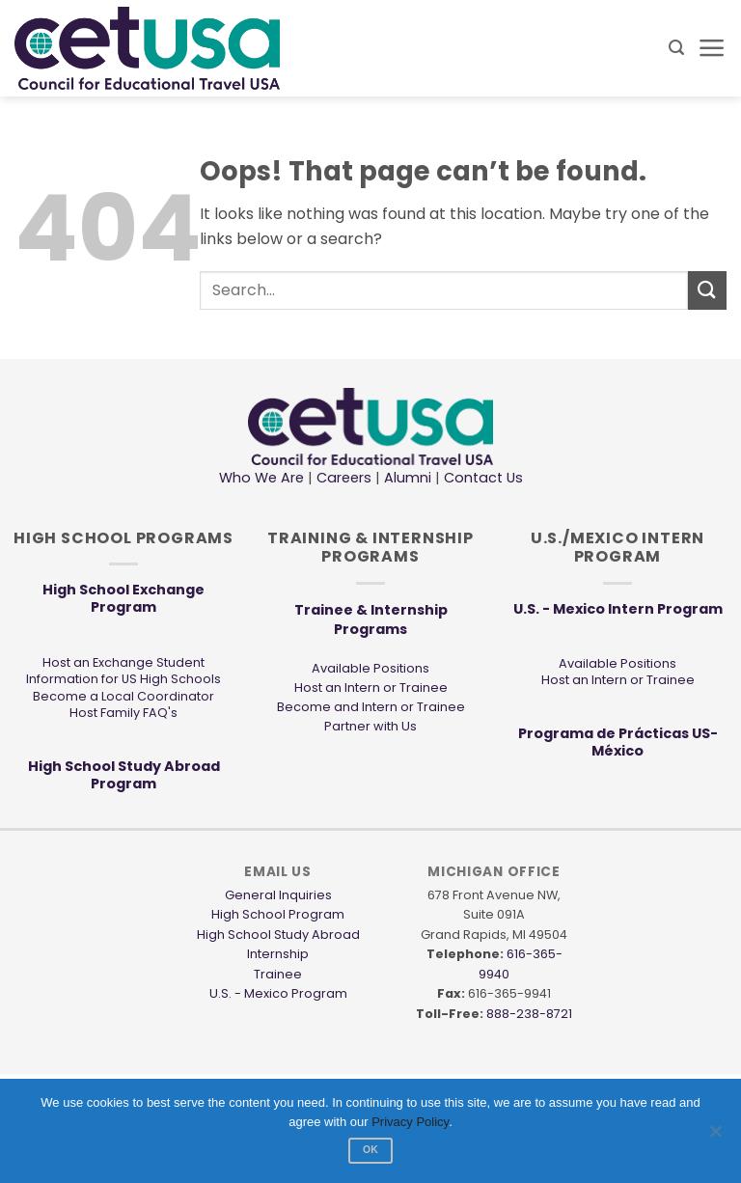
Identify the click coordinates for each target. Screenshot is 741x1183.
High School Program (277, 914)
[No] (715, 1136)
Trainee (278, 974)
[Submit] (707, 290)
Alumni (407, 477)
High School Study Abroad (278, 934)
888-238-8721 (529, 1013)
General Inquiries (278, 895)
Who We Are (261, 477)
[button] (676, 48)
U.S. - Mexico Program (278, 993)
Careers (343, 477)
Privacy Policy (410, 1121)
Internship (278, 954)
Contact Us (481, 477)
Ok (370, 1149)
